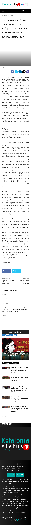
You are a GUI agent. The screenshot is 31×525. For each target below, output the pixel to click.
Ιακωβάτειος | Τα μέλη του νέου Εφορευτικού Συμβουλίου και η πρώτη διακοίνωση (19, 398)
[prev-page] (3, 417)
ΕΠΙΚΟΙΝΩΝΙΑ (7, 424)
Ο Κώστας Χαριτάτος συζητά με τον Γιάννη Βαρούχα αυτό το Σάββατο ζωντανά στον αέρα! (19, 369)
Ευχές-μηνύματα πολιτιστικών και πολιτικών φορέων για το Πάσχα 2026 (19, 378)
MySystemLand (21, 520)
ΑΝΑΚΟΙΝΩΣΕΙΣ (9, 15)
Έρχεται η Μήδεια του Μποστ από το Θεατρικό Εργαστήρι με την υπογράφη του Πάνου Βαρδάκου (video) (15, 354)
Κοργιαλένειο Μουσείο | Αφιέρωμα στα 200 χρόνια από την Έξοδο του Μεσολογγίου (19, 388)
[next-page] (5, 417)
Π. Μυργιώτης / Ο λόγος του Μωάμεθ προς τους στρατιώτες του (8, 282)
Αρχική (3, 15)
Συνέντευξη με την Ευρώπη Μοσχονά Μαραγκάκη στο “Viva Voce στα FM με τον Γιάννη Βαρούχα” (19, 409)
